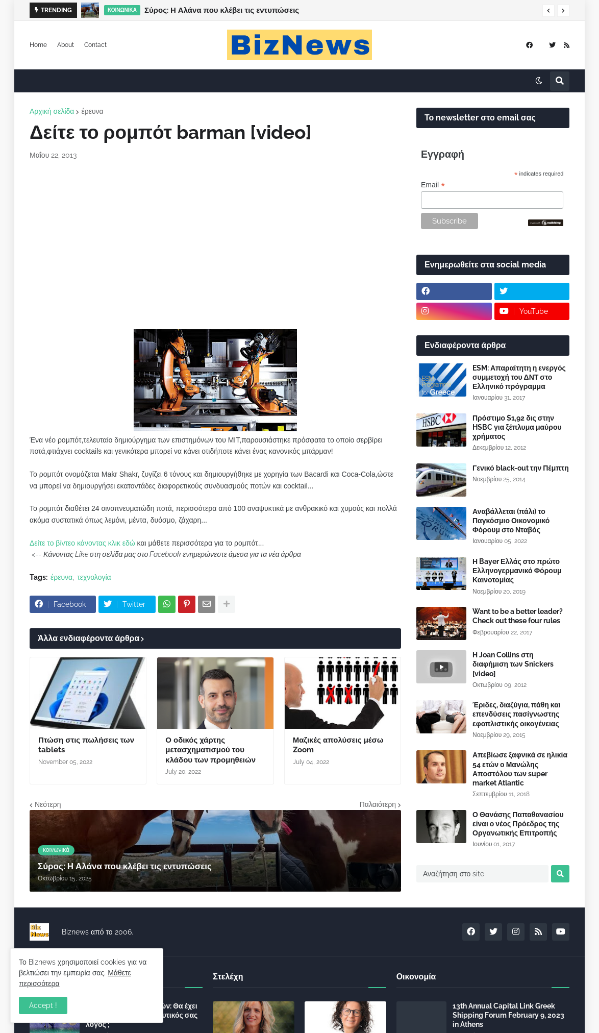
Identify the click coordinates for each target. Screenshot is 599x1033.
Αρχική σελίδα (52, 111)
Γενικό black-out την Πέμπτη (520, 468)
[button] (548, 11)
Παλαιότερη (378, 804)
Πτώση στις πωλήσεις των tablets (86, 745)
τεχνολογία (94, 577)
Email (433, 185)
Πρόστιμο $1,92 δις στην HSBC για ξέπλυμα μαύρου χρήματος (517, 427)
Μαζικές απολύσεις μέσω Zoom (338, 745)
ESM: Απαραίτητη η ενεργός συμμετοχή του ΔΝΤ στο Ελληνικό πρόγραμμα (519, 377)
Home (38, 44)
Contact (95, 44)
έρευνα (92, 111)
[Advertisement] (215, 245)
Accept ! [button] (43, 1005)
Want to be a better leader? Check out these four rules (517, 616)
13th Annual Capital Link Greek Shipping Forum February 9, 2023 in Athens (508, 1015)
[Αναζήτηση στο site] (482, 873)
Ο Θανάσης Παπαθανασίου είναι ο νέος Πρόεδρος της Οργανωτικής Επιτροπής (518, 823)
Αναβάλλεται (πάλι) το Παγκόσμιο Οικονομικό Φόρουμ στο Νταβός (511, 520)
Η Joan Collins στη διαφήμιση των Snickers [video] (513, 664)
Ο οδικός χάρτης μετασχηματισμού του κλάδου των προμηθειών (210, 750)
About (65, 44)
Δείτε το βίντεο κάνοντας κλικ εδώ (82, 543)
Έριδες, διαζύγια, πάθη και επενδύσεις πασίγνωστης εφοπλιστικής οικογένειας (516, 714)
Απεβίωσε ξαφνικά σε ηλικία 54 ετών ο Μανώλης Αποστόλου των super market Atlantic (519, 769)
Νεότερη (48, 804)
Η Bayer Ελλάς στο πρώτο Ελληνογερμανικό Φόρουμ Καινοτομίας (517, 570)
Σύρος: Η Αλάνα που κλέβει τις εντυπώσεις (221, 10)
